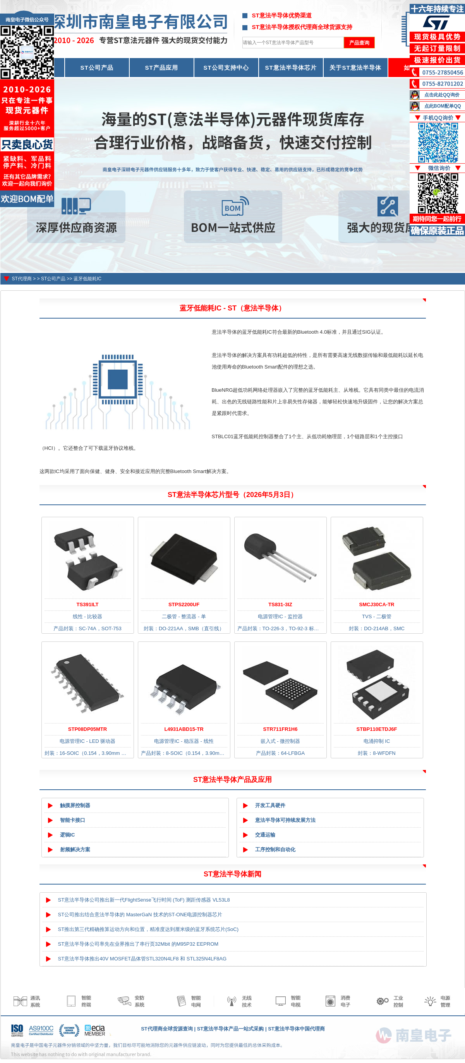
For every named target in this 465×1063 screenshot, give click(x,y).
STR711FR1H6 (280, 729)
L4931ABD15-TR (183, 729)
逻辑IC (67, 835)
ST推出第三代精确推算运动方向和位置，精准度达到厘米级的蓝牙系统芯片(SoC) (148, 929)
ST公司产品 (96, 67)
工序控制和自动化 (275, 849)
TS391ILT (88, 604)
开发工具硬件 (270, 805)
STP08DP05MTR (87, 729)
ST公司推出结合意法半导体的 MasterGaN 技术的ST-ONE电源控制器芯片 (140, 914)
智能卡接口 (72, 820)
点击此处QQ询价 (442, 95)
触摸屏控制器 (75, 805)
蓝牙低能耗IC (87, 278)
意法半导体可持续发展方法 (285, 820)
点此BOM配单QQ (442, 106)
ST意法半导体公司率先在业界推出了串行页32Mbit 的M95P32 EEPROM (138, 944)
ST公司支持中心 (226, 67)
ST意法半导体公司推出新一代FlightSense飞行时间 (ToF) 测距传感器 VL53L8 (144, 900)
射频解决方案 (75, 849)
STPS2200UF (183, 604)
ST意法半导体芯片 (290, 67)
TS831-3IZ (280, 604)
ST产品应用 (161, 67)
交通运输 (265, 835)
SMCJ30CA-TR (376, 604)
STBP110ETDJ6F (377, 729)
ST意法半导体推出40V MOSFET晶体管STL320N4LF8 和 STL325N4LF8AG (142, 959)
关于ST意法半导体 (355, 67)
